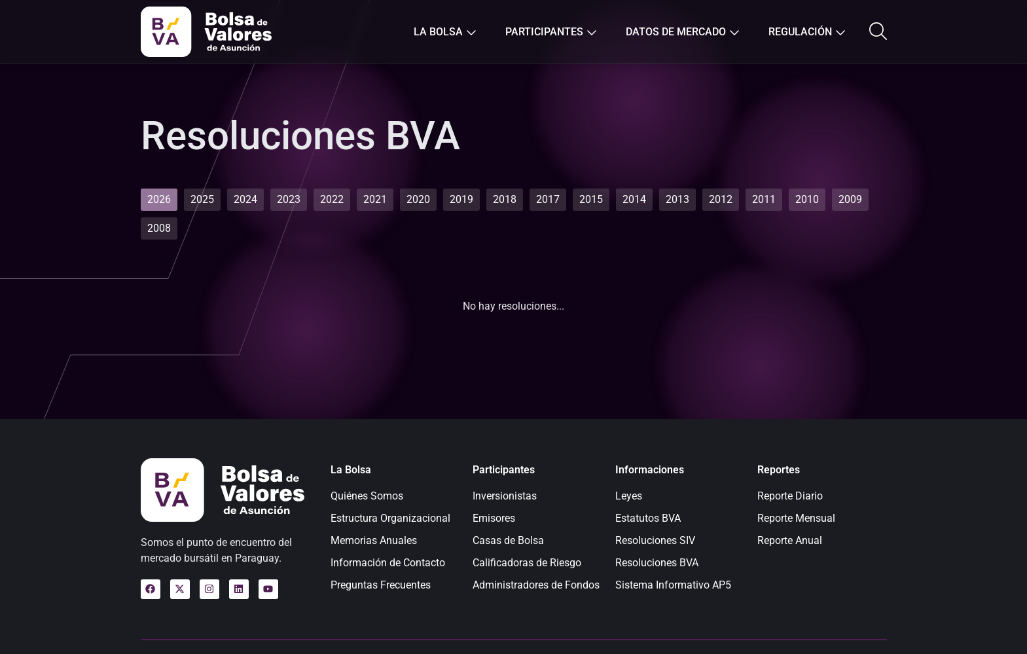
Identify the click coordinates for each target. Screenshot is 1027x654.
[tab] (159, 200)
